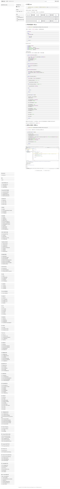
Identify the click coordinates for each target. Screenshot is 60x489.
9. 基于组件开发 (4, 268)
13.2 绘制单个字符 (4, 300)
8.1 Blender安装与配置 (5, 257)
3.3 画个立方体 (4, 204)
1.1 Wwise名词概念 (5, 477)
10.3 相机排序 (4, 279)
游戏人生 (3, 1)
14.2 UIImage (4, 310)
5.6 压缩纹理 (4, 225)
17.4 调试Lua (4, 339)
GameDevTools (11, 1)
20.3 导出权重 (4, 369)
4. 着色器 (3, 209)
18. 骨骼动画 (4, 344)
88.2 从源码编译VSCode (5, 438)
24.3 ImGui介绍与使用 (5, 418)
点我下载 (18, 6)
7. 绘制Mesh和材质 (5, 243)
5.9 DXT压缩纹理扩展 (5, 229)
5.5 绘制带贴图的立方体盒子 (6, 224)
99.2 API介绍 (4, 467)
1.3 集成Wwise (4, 480)
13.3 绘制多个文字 (4, 301)
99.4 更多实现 (4, 470)
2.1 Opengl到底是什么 (5, 193)
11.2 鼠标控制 (4, 288)
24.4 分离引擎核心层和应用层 (6, 420)
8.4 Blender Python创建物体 (6, 261)
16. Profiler (3, 327)
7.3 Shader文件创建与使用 (6, 247)
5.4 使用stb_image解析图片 (6, 222)
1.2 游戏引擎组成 (4, 187)
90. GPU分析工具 (4, 450)
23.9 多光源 (3, 409)
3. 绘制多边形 (4, 200)
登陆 (55, 1)
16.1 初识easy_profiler (5, 328)
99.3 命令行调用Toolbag (5, 469)
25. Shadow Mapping (5, 428)
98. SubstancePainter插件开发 (6, 456)
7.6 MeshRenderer (4, 251)
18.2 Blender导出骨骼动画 (6, 347)
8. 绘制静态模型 (4, 256)
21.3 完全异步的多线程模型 (6, 379)
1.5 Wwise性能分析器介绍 (6, 482)
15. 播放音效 (4, 318)
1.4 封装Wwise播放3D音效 (6, 481)
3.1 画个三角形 (4, 201)
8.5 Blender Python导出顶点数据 (6, 262)
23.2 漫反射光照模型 (5, 400)
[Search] (49, 1)
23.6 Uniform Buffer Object (6, 405)
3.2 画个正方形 (4, 203)
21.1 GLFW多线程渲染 (5, 376)
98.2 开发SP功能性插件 (5, 459)
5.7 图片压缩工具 (4, 226)
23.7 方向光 (3, 406)
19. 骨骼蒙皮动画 (4, 354)
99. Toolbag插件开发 (5, 465)
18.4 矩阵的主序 (4, 349)
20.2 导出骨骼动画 (4, 368)
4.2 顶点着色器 (4, 211)
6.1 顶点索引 (4, 235)
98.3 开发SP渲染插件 (5, 460)
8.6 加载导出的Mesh (5, 263)
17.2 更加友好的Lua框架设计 (6, 337)
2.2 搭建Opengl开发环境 (5, 194)
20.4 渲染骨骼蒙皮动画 (5, 370)
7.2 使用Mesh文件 (4, 246)
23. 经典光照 (4, 397)
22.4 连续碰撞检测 (4, 390)
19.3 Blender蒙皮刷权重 (5, 358)
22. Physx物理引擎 (4, 385)
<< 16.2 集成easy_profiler (38, 170)
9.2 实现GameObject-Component (7, 271)
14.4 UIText (3, 312)
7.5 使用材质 (4, 250)
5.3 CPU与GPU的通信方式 (6, 221)
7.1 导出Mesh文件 (4, 245)
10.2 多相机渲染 (4, 278)
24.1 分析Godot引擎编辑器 (6, 415)
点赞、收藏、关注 (19, 11)
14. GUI (3, 307)
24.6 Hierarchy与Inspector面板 (6, 422)
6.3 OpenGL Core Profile (5, 237)
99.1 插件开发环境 (4, 466)
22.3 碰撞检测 (4, 389)
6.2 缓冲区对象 (4, 236)
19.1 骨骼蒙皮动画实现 (5, 355)
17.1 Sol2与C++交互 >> (46, 170)
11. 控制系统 (4, 285)
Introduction (3, 175)
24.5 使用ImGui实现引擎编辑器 (6, 421)
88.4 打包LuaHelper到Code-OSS (6, 441)
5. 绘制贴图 (3, 217)
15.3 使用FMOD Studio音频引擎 (6, 322)
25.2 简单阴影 (4, 431)
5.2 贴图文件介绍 (4, 220)
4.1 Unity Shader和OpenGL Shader (7, 210)
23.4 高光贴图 (4, 402)
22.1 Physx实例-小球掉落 (5, 386)
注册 (58, 1)
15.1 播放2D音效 (4, 320)
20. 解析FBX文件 (4, 365)
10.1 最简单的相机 (4, 277)
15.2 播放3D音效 (4, 321)
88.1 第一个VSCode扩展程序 (6, 437)
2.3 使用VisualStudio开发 (5, 195)
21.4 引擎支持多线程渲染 (5, 380)
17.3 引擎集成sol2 (4, 338)
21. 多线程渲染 (4, 375)
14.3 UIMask (4, 311)
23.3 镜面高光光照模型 (5, 401)
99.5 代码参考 (4, 471)
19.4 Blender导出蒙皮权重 (6, 359)
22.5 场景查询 (4, 391)
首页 (7, 1)
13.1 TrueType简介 (4, 299)
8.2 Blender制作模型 (5, 258)
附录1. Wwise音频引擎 (5, 476)
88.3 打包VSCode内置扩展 (6, 439)
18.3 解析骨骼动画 (4, 348)
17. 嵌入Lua (18, 16)
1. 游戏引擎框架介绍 (5, 184)
